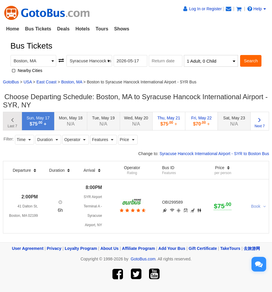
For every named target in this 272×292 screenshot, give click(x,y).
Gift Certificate (203, 248)
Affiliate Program (138, 248)
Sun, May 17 (38, 121)
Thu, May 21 (169, 121)
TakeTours (230, 248)
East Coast (46, 82)
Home (12, 28)
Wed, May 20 (136, 121)
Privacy (54, 248)
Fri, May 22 (201, 121)
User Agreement (28, 248)
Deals (63, 28)
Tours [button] (102, 28)
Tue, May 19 (103, 121)
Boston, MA (71, 82)
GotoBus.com (143, 259)
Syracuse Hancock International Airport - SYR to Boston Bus (214, 153)
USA (27, 82)
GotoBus (11, 82)
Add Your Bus (171, 248)
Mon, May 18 (71, 121)
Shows (121, 28)
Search (251, 60)
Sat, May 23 (234, 121)
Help (257, 8)
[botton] (132, 210)
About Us (109, 248)
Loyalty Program (81, 248)
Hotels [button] (83, 28)
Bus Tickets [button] (38, 28)
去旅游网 (252, 248)
